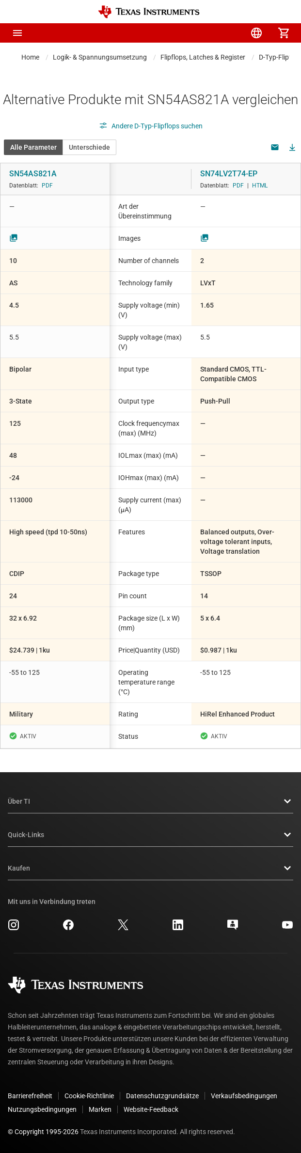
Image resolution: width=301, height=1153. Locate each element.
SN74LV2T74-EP (228, 173)
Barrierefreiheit (30, 1096)
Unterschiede (89, 147)
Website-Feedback (151, 1109)
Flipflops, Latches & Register (202, 57)
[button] (17, 33)
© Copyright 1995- (43, 1132)
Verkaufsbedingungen (244, 1096)
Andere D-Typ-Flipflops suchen (151, 126)
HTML (260, 185)
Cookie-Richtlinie (89, 1096)
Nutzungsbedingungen (42, 1109)
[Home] (149, 11)
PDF (47, 185)
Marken (100, 1109)
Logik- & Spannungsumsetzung (100, 57)
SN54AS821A (33, 173)
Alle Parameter (33, 147)
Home (30, 57)
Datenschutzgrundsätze (162, 1096)
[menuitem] (202, 33)
